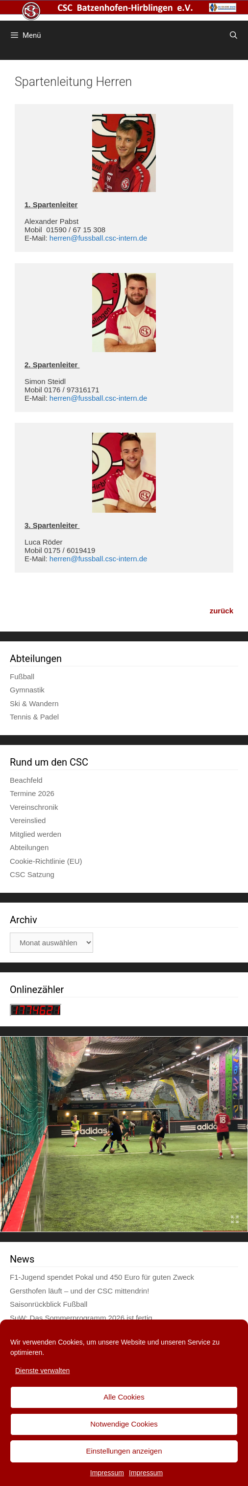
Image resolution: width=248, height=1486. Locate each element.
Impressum (107, 1473)
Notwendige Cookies (124, 1424)
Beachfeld (26, 780)
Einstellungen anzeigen (124, 1451)
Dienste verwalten (42, 1371)
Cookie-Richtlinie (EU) (46, 861)
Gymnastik (27, 690)
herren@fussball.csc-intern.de (98, 238)
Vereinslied (28, 820)
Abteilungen (29, 847)
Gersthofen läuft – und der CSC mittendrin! (79, 1291)
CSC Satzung (32, 874)
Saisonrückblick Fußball (48, 1304)
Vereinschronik (34, 807)
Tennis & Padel (34, 717)
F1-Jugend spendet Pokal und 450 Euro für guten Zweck (102, 1277)
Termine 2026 (32, 793)
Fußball (22, 676)
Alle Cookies (123, 1397)
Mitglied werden (35, 834)
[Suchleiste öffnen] (233, 35)
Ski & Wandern (34, 703)
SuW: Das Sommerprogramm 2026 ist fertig (81, 1318)
